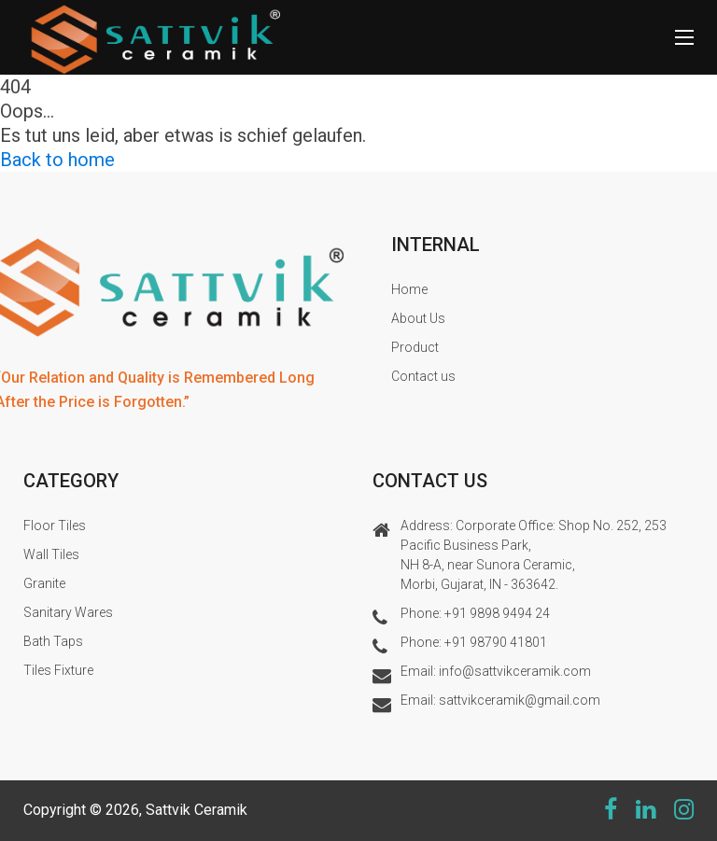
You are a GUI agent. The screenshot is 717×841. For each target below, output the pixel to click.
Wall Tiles (51, 554)
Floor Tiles (54, 525)
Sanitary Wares (68, 612)
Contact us (423, 376)
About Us (418, 318)
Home (409, 289)
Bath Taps (53, 641)
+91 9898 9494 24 (497, 613)
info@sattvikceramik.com (515, 671)
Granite (44, 583)
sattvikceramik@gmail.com (519, 700)
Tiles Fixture (58, 670)
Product (415, 347)
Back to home (57, 159)
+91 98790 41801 (495, 642)
